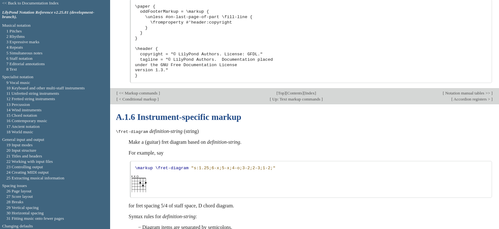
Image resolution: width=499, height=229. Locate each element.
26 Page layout (19, 191)
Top (281, 5)
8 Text (11, 69)
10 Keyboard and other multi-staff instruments (45, 88)
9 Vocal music (18, 82)
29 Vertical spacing (22, 207)
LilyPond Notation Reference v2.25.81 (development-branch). (48, 14)
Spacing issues (14, 185)
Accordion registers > (472, 11)
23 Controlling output (24, 166)
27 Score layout (19, 196)
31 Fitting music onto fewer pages (35, 218)
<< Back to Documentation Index (30, 3)
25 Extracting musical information (35, 178)
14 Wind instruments (24, 110)
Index (310, 5)
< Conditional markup (137, 11)
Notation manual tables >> (467, 5)
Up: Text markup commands (296, 11)
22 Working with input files (29, 161)
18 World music (19, 131)
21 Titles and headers (24, 156)
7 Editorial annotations (25, 63)
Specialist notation (17, 76)
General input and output (23, 139)
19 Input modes (19, 144)
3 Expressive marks (22, 41)
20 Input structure (21, 150)
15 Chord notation (21, 115)
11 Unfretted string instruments (32, 93)
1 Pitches (14, 31)
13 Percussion (18, 104)
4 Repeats (14, 47)
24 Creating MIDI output (27, 172)
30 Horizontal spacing (25, 213)
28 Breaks (14, 201)
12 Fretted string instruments (30, 98)
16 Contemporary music (26, 120)
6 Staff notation (19, 58)
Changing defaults (17, 226)
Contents (294, 5)
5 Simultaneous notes (24, 53)
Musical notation (16, 25)
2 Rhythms (15, 36)
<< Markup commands (138, 5)
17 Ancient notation (23, 126)
